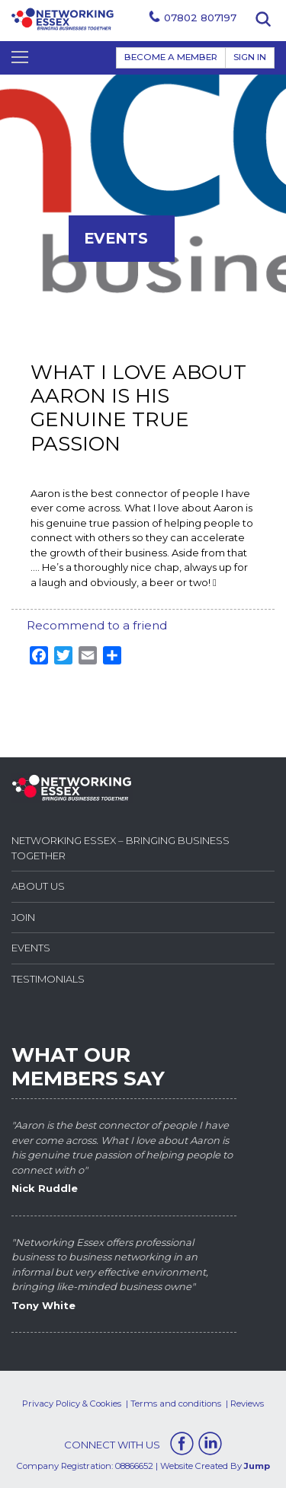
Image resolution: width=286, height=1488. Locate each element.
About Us (38, 886)
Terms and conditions (175, 1403)
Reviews (247, 1403)
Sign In (249, 57)
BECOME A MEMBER (170, 57)
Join (23, 917)
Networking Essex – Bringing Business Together (120, 848)
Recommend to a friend (97, 625)
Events (30, 948)
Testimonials (48, 979)
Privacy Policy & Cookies (71, 1403)
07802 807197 (200, 17)
